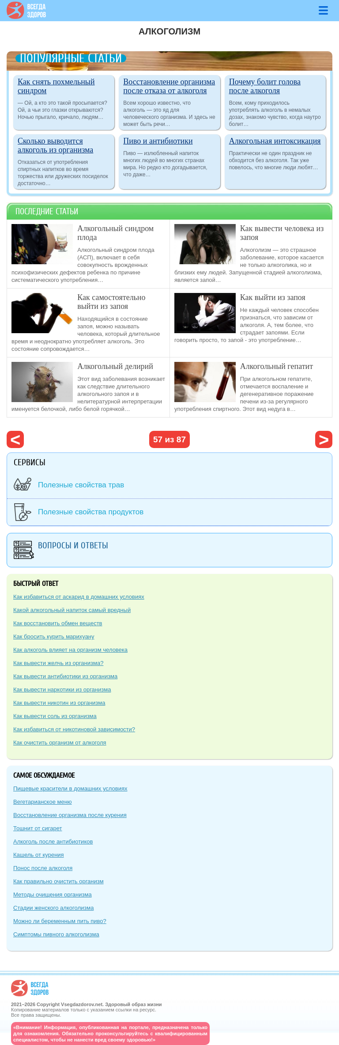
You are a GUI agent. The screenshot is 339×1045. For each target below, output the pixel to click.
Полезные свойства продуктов (90, 512)
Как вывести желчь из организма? (58, 663)
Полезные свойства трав (81, 485)
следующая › (323, 439)
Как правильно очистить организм (58, 881)
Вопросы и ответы (73, 545)
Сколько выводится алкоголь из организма (55, 145)
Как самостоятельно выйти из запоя (111, 302)
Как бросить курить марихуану (53, 636)
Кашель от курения (38, 854)
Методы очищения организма (52, 894)
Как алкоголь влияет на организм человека (70, 649)
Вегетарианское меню (42, 801)
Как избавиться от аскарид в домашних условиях (78, 596)
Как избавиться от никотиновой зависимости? (74, 729)
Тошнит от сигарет (37, 828)
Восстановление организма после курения (70, 815)
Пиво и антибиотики (157, 141)
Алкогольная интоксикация (275, 141)
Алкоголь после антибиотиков (53, 841)
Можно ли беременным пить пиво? (59, 921)
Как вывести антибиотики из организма (65, 676)
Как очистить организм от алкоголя (59, 742)
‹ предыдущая (15, 439)
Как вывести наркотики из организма (62, 689)
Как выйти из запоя (272, 297)
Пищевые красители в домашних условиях (70, 788)
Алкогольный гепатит (276, 366)
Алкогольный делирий (115, 366)
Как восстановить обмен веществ (57, 623)
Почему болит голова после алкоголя (265, 86)
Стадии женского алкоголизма (53, 907)
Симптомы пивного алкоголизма (56, 934)
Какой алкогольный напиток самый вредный (72, 610)
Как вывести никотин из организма (59, 702)
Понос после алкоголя (42, 868)
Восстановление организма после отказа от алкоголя (169, 86)
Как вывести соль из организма (55, 716)
